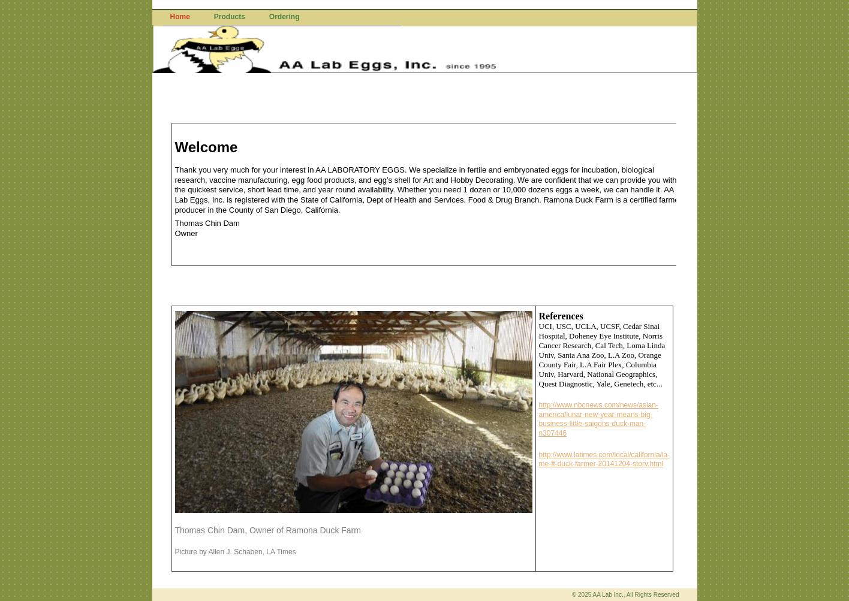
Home (180, 17)
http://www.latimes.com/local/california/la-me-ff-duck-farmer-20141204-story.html (604, 460)
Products (229, 17)
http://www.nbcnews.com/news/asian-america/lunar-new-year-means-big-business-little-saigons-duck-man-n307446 (598, 419)
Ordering (284, 17)
